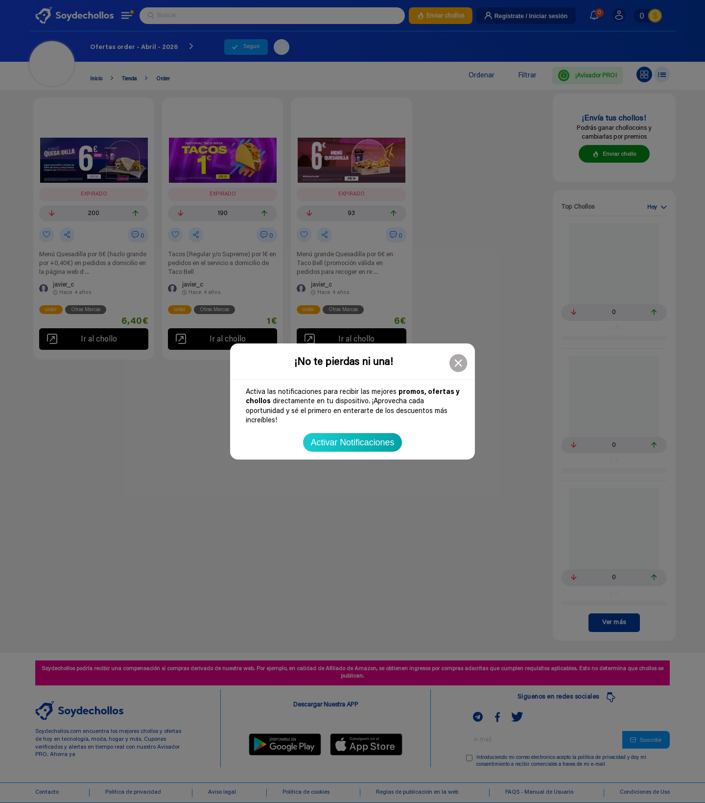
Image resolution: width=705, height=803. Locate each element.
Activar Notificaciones (353, 442)
